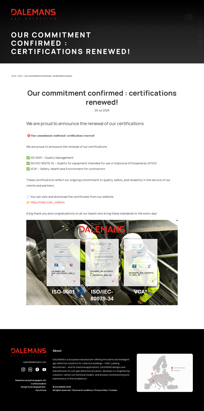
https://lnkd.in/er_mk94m (47, 202)
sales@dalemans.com (34, 369)
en (189, 9)
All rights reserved (62, 397)
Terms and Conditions (82, 397)
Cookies (113, 397)
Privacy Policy (101, 397)
